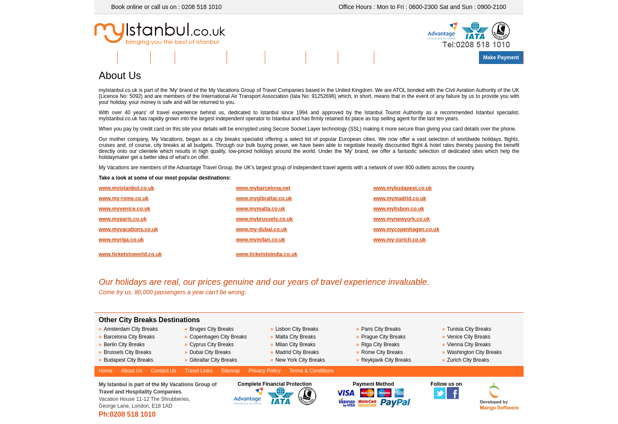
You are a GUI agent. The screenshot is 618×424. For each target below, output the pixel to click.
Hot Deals (133, 58)
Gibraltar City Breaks (211, 360)
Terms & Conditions (311, 371)
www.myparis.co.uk (123, 219)
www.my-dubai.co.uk (261, 229)
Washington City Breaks (472, 352)
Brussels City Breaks (125, 352)
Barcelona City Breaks (126, 337)
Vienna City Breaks (466, 345)
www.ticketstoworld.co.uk (130, 254)
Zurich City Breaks (465, 360)
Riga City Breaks (378, 345)
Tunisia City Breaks (467, 329)
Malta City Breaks (293, 337)
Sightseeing (246, 58)
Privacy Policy (264, 371)
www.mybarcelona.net (263, 188)
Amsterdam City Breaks (128, 329)
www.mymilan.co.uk (260, 240)
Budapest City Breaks (126, 360)
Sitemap (230, 371)
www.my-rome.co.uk (123, 198)
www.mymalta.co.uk (260, 209)
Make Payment (501, 58)
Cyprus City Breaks (209, 345)
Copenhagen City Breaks (216, 337)
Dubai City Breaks (208, 352)
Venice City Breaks (466, 337)
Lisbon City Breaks (294, 329)
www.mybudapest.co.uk (402, 188)
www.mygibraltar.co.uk (264, 198)
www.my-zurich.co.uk (399, 240)
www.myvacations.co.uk (128, 229)
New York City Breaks (297, 360)
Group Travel (285, 58)
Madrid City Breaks (294, 352)
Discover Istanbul (200, 58)
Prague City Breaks (381, 337)
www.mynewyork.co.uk (401, 219)
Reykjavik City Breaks (383, 360)
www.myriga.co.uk (121, 240)
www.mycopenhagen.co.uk (406, 229)
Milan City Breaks (292, 345)
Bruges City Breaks (209, 329)
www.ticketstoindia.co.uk (266, 254)
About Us (321, 58)
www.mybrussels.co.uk (264, 219)
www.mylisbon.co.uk (398, 209)
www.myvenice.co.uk (124, 209)
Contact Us (356, 58)
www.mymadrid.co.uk (399, 198)
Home (106, 58)
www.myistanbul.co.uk (126, 188)
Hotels (163, 58)
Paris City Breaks (378, 329)
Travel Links (198, 371)
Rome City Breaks (379, 352)
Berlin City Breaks (122, 345)
